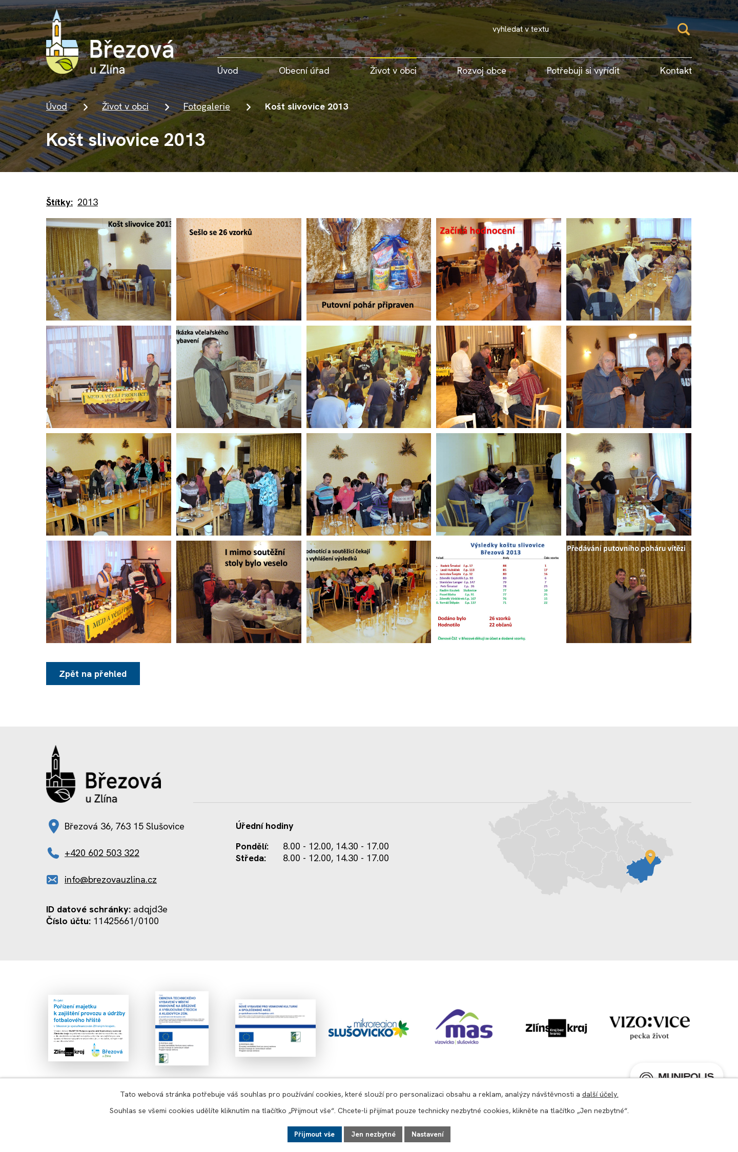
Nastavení (429, 1133)
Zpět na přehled (94, 673)
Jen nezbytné (373, 1133)
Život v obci (125, 106)
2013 (87, 202)
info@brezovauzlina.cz (111, 879)
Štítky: (59, 202)
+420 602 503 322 (102, 853)
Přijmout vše (313, 1133)
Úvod (56, 106)
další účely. (600, 1093)
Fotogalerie (206, 106)
